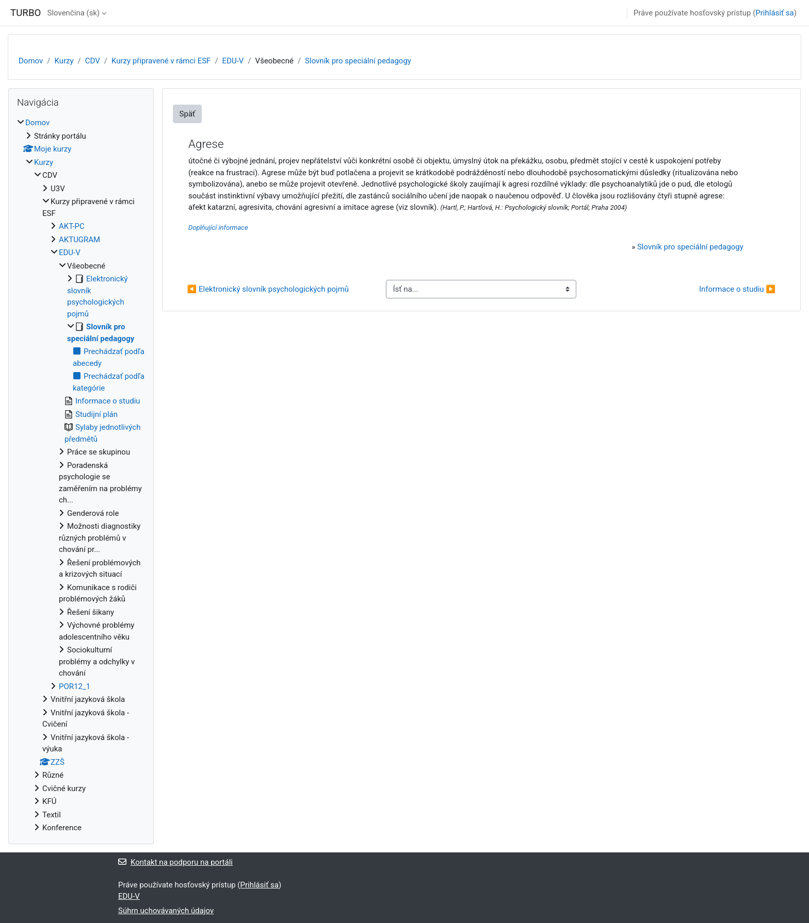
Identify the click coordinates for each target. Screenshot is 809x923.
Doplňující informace (218, 227)
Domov (31, 60)
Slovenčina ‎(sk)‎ (73, 13)
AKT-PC (72, 226)
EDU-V (233, 60)
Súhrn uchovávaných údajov (166, 910)
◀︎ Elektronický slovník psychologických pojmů (268, 289)
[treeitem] (81, 475)
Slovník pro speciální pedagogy (358, 60)
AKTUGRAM (79, 239)
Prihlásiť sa (774, 13)
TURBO (25, 13)
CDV (92, 60)
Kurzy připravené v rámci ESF (161, 60)
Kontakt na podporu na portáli (175, 862)
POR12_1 (74, 686)
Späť (188, 114)
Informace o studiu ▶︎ (737, 289)
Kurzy (63, 60)
